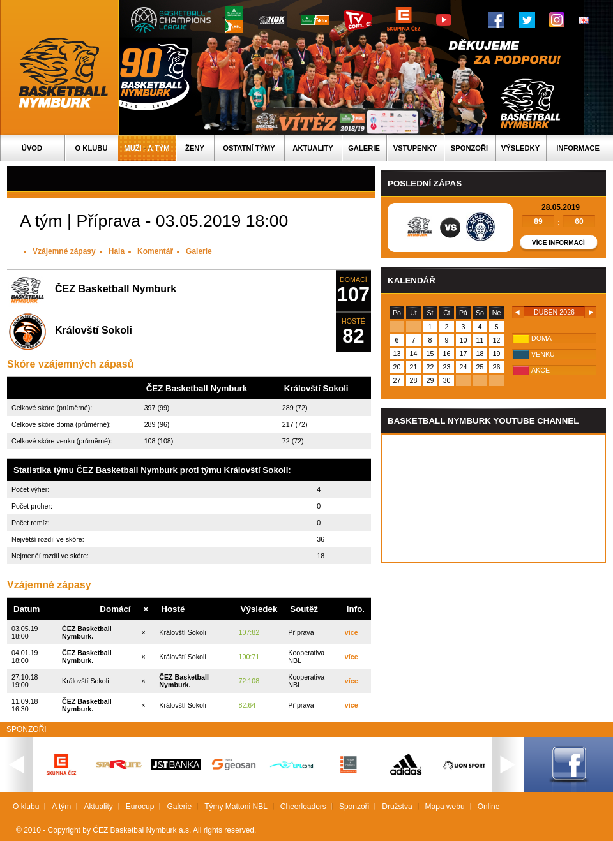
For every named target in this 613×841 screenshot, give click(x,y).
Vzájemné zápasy (64, 251)
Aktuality (312, 148)
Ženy (194, 148)
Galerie (364, 148)
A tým (61, 806)
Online (489, 806)
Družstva (397, 806)
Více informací (558, 242)
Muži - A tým (146, 148)
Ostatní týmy (249, 148)
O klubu (91, 148)
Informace (578, 148)
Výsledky (520, 148)
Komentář (155, 251)
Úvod (32, 148)
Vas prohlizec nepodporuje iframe (493, 498)
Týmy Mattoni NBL (236, 806)
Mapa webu (445, 806)
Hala (117, 251)
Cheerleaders (303, 806)
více (351, 632)
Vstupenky (415, 148)
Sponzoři (469, 148)
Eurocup (140, 806)
